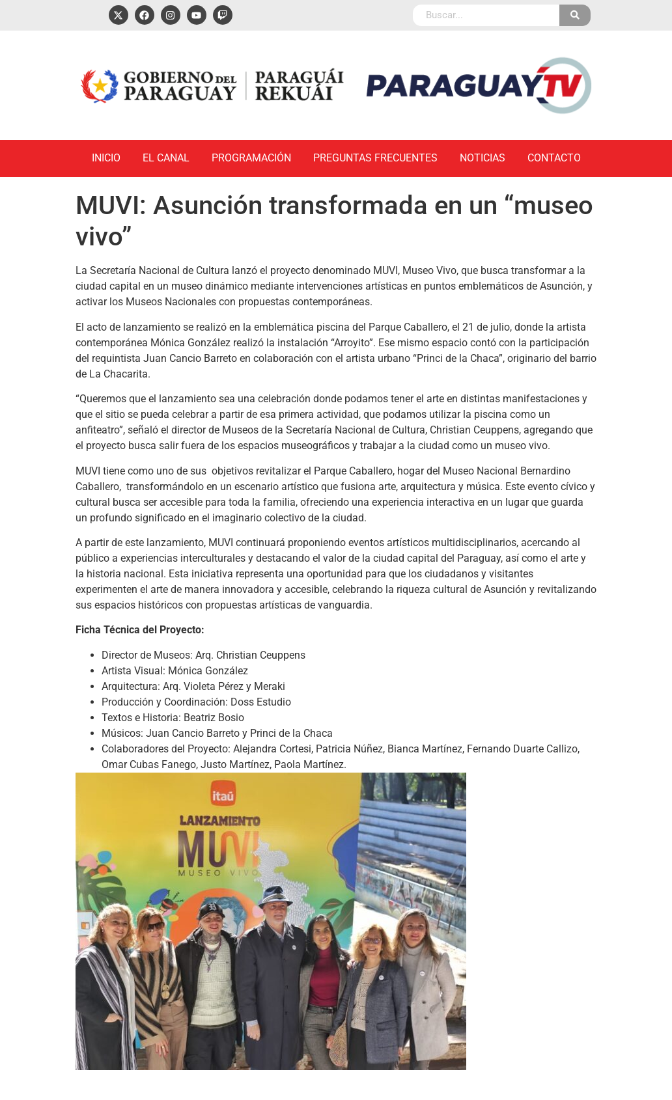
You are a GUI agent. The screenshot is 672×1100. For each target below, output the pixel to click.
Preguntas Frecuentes (375, 158)
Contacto (554, 158)
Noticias (482, 158)
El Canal (166, 158)
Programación (251, 158)
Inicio (106, 158)
